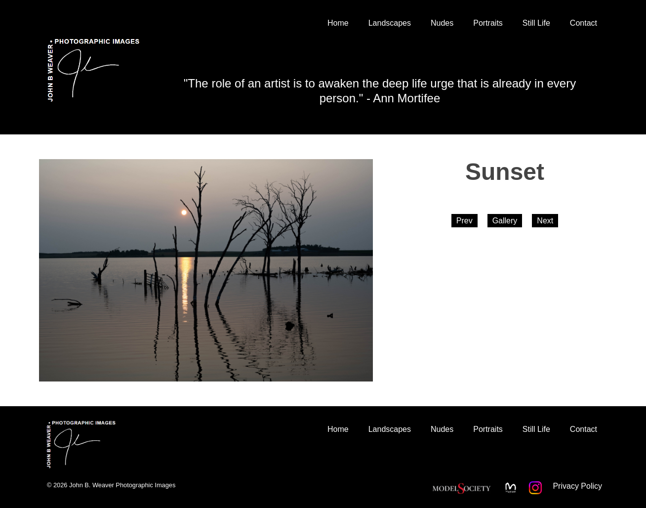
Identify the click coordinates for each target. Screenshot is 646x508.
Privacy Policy (577, 486)
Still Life (536, 23)
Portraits (488, 23)
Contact (583, 23)
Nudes (442, 23)
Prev (464, 220)
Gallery (505, 220)
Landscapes (389, 23)
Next (545, 220)
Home (338, 23)
